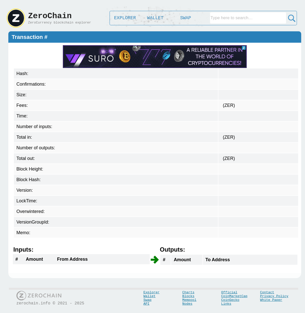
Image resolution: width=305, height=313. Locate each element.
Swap (147, 300)
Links (226, 304)
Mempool (189, 300)
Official (229, 292)
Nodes (187, 304)
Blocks (188, 296)
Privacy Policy (274, 296)
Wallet (149, 296)
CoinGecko (230, 300)
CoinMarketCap (234, 296)
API (146, 304)
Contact (267, 292)
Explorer (151, 292)
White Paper (271, 300)
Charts (188, 292)
